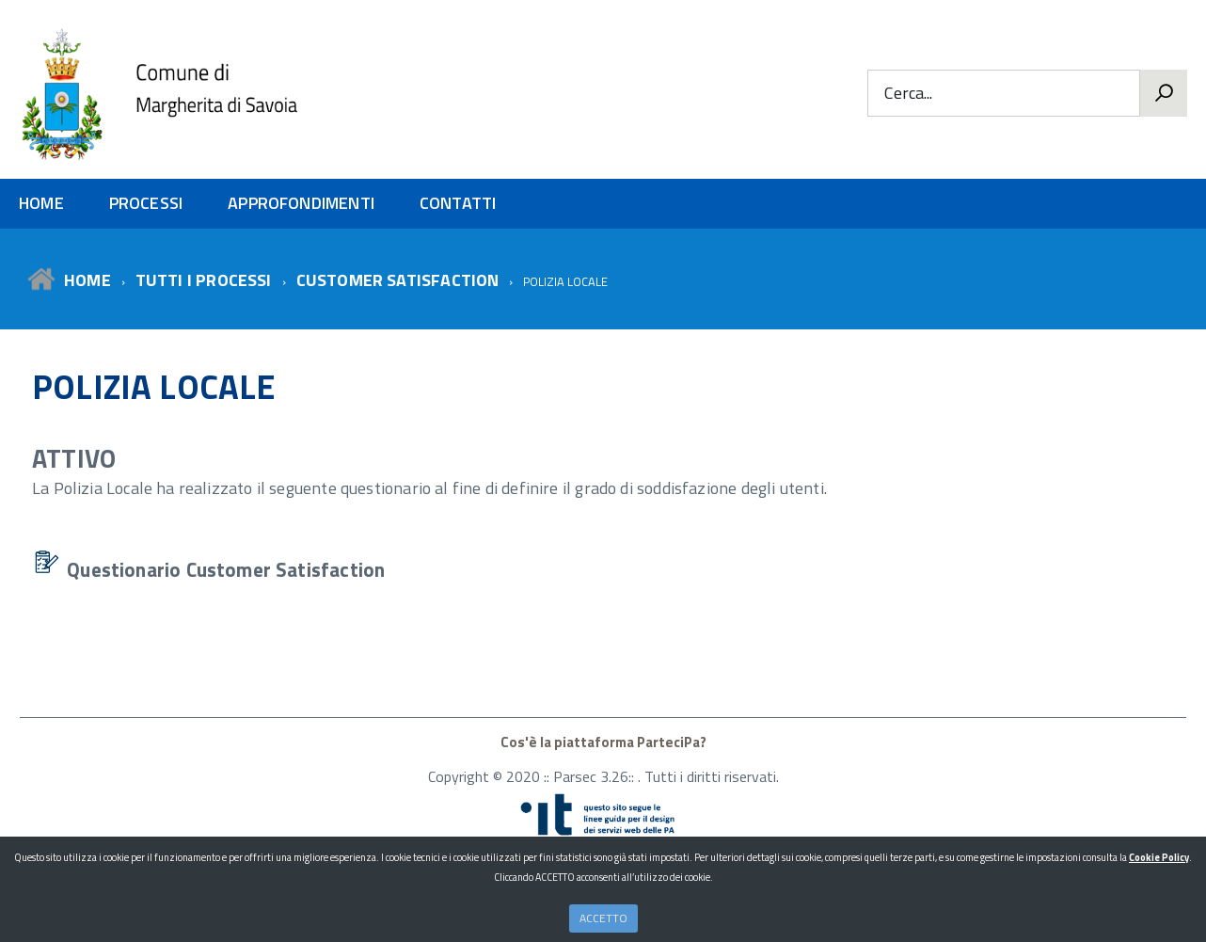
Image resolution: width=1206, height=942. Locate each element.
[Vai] (1163, 93)
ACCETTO (603, 918)
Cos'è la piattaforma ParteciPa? (603, 742)
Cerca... (908, 94)
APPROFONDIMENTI (301, 203)
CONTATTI (458, 203)
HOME (41, 203)
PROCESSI (145, 203)
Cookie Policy (1159, 857)
